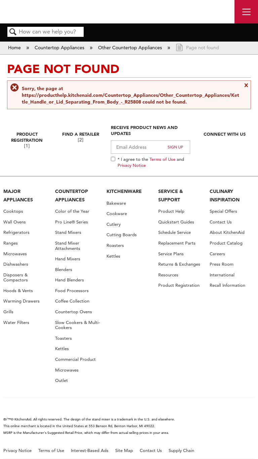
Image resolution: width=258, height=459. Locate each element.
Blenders (63, 269)
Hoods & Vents (18, 290)
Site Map (124, 450)
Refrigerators (16, 232)
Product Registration (27, 137)
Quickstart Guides (176, 221)
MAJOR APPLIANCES (18, 195)
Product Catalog (226, 243)
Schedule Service (174, 232)
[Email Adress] (150, 147)
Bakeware (116, 203)
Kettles (62, 348)
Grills (8, 311)
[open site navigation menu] (246, 11)
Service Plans (171, 253)
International (222, 274)
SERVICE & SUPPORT (170, 195)
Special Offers (223, 211)
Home (15, 48)
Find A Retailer (80, 134)
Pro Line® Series (71, 221)
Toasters (63, 338)
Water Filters (16, 322)
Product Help (171, 211)
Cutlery (113, 224)
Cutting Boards (121, 234)
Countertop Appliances (60, 48)
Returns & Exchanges (179, 264)
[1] (27, 146)
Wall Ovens (14, 221)
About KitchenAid (227, 232)
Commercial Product (75, 359)
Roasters (115, 245)
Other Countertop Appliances (130, 48)
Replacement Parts (177, 243)
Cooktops (13, 211)
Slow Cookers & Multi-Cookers (77, 325)
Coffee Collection (72, 301)
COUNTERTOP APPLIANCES (71, 195)
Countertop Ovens (73, 311)
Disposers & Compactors (15, 277)
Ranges (10, 243)
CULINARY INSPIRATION (225, 195)
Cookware (116, 213)
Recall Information (227, 285)
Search (13, 32)
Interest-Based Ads (90, 450)
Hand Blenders (69, 279)
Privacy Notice (132, 165)
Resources (168, 274)
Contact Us (221, 221)
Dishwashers (15, 264)
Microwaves (15, 253)
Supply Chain (181, 450)
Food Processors (72, 290)
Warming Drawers (21, 301)
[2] (80, 140)
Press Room (221, 264)
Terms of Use (162, 159)
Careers (217, 253)
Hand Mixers (67, 258)
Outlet (61, 380)
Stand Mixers (68, 232)
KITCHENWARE (124, 191)
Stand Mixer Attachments (67, 246)
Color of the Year (72, 211)
